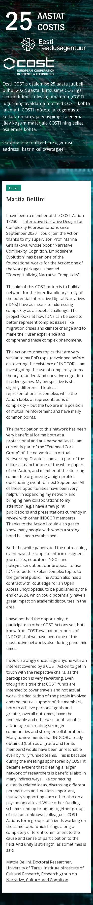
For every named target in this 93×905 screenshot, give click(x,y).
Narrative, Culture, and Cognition (37, 880)
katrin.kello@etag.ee (42, 149)
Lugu (13, 188)
